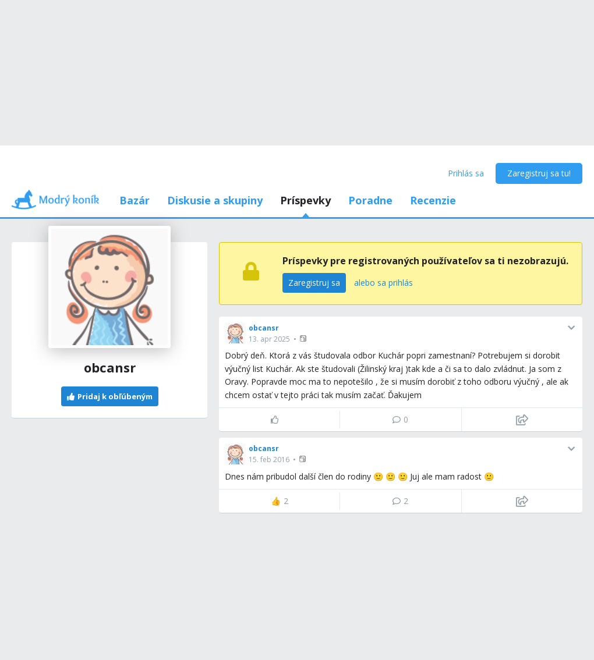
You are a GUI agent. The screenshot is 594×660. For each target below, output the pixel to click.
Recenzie (433, 200)
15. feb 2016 (269, 459)
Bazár (134, 200)
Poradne (370, 200)
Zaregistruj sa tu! (539, 173)
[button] (304, 338)
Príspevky (305, 200)
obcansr (264, 328)
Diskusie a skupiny (215, 200)
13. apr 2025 (269, 339)
